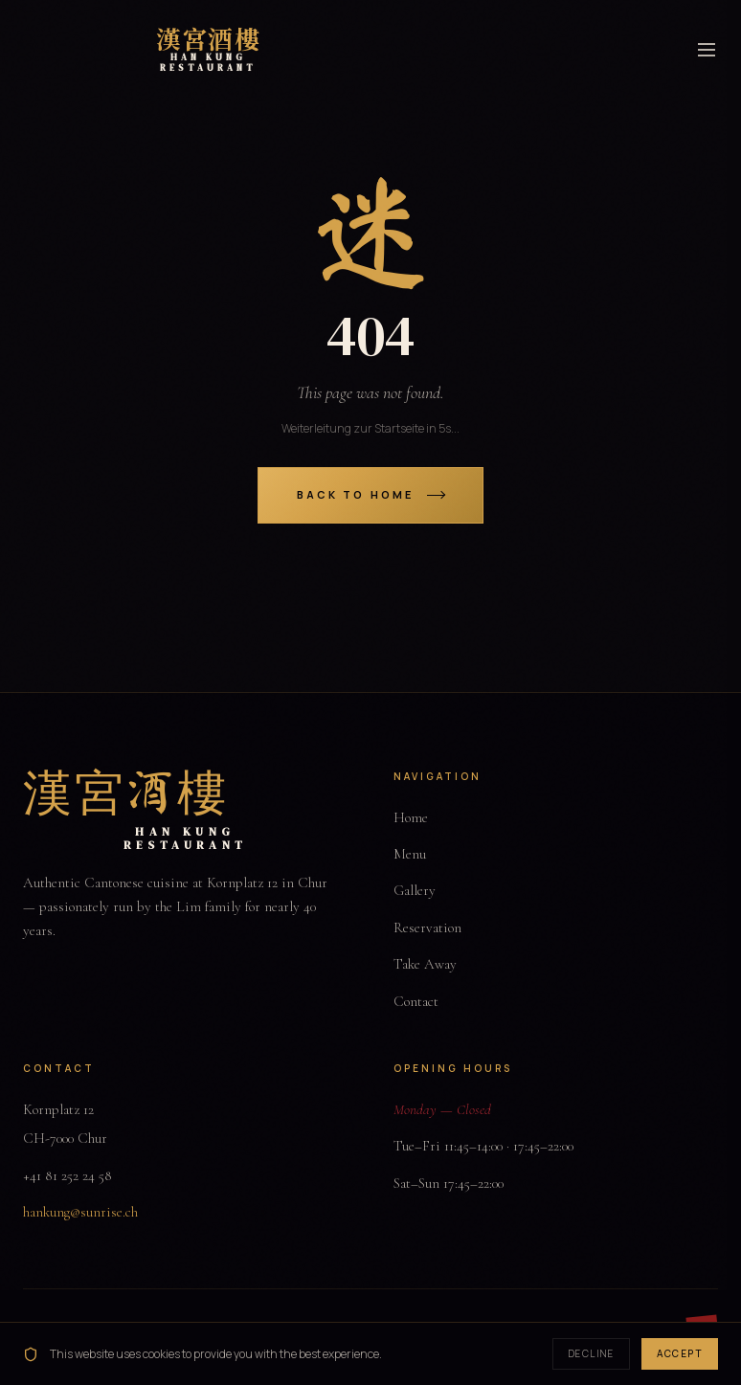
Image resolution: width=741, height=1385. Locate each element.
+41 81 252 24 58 (67, 1175)
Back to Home (370, 494)
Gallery (414, 890)
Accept (680, 1353)
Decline (592, 1353)
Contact (415, 1001)
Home (410, 817)
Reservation (427, 927)
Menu (409, 853)
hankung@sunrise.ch (80, 1211)
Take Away (425, 963)
